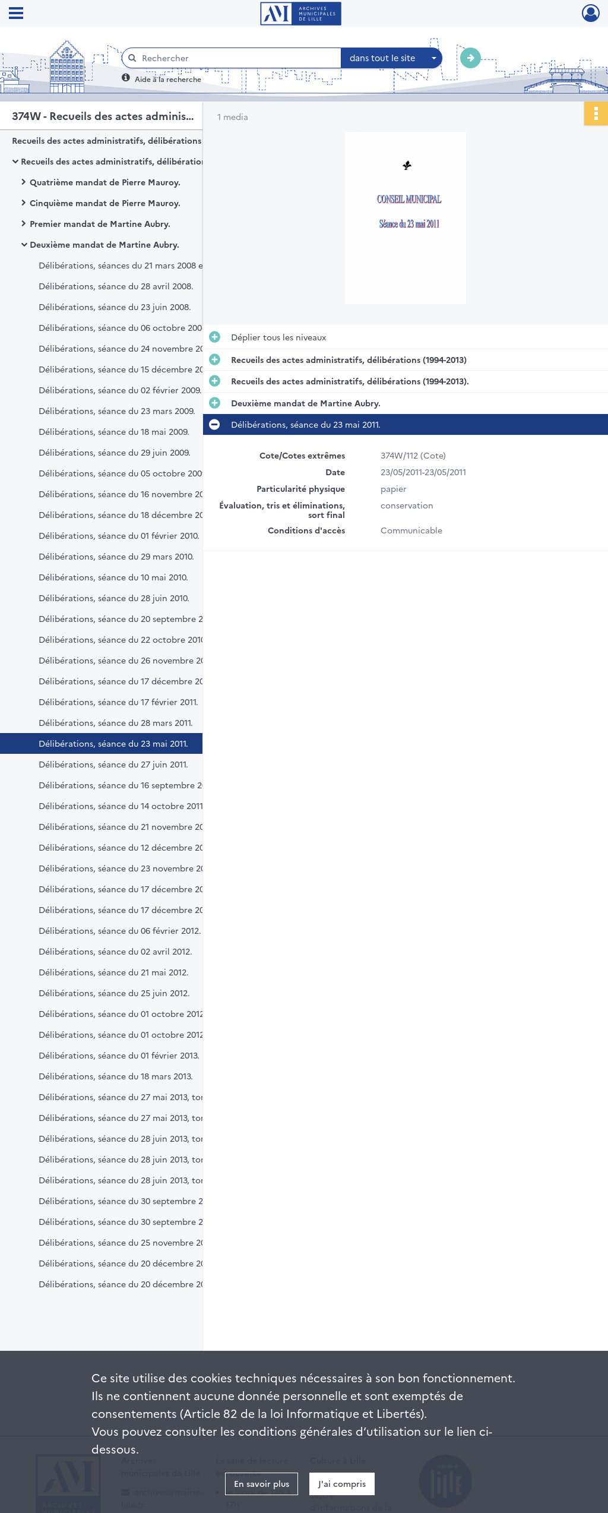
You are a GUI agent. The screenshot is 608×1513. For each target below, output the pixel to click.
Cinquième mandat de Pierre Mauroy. (105, 203)
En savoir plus (261, 1483)
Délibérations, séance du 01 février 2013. (119, 1055)
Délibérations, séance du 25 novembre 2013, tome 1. (143, 1242)
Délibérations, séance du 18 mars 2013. (116, 1076)
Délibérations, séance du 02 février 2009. (120, 390)
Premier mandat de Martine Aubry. (100, 223)
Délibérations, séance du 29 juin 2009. (115, 452)
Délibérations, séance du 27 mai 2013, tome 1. (130, 1097)
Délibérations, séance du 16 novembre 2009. (127, 494)
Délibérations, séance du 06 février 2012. (120, 930)
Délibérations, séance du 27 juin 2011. (113, 764)
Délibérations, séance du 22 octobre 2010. (123, 639)
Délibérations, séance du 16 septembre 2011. (127, 785)
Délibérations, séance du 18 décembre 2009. (127, 514)
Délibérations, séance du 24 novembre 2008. (128, 348)
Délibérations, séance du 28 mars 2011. (116, 722)
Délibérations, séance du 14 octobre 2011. (122, 805)
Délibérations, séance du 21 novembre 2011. (126, 826)
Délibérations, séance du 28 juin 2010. (114, 598)
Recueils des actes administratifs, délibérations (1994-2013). (139, 161)
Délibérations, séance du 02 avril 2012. (115, 951)
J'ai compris (342, 1483)
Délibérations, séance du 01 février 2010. (119, 535)
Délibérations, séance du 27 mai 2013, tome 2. (131, 1117)
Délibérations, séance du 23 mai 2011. (113, 743)
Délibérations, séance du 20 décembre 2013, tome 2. (144, 1284)
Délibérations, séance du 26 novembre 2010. (127, 660)
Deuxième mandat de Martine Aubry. (104, 244)
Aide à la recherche (168, 79)
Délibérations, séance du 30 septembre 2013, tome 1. (144, 1200)
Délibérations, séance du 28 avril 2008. (116, 286)
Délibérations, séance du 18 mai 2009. (114, 431)
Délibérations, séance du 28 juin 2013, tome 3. (130, 1180)
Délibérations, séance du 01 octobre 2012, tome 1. (138, 1013)
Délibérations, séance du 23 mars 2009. (117, 410)
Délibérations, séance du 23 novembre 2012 (126, 868)
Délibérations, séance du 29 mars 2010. (116, 556)
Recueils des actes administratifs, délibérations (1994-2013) (130, 140)
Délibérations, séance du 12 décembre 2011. (126, 847)
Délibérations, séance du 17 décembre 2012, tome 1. (142, 889)
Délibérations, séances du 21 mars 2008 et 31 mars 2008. (151, 265)
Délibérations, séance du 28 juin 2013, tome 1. (130, 1138)
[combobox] (391, 58)
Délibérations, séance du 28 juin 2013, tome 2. (131, 1159)
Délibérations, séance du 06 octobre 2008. (124, 327)
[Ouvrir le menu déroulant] (16, 14)
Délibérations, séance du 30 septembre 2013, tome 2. (145, 1221)
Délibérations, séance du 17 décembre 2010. (126, 681)
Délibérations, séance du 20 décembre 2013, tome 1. (143, 1263)
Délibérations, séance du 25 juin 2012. (114, 993)
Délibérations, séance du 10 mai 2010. (113, 577)
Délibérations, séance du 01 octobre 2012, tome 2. (139, 1034)
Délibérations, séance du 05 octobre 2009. (123, 473)
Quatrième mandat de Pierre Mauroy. (105, 182)
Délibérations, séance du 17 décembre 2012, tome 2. (143, 909)
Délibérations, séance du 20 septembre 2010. (128, 618)
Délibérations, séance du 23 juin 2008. (115, 306)
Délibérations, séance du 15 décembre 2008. (127, 369)
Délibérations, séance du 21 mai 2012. (114, 972)
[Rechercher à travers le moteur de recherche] (237, 58)
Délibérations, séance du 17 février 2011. (118, 701)
